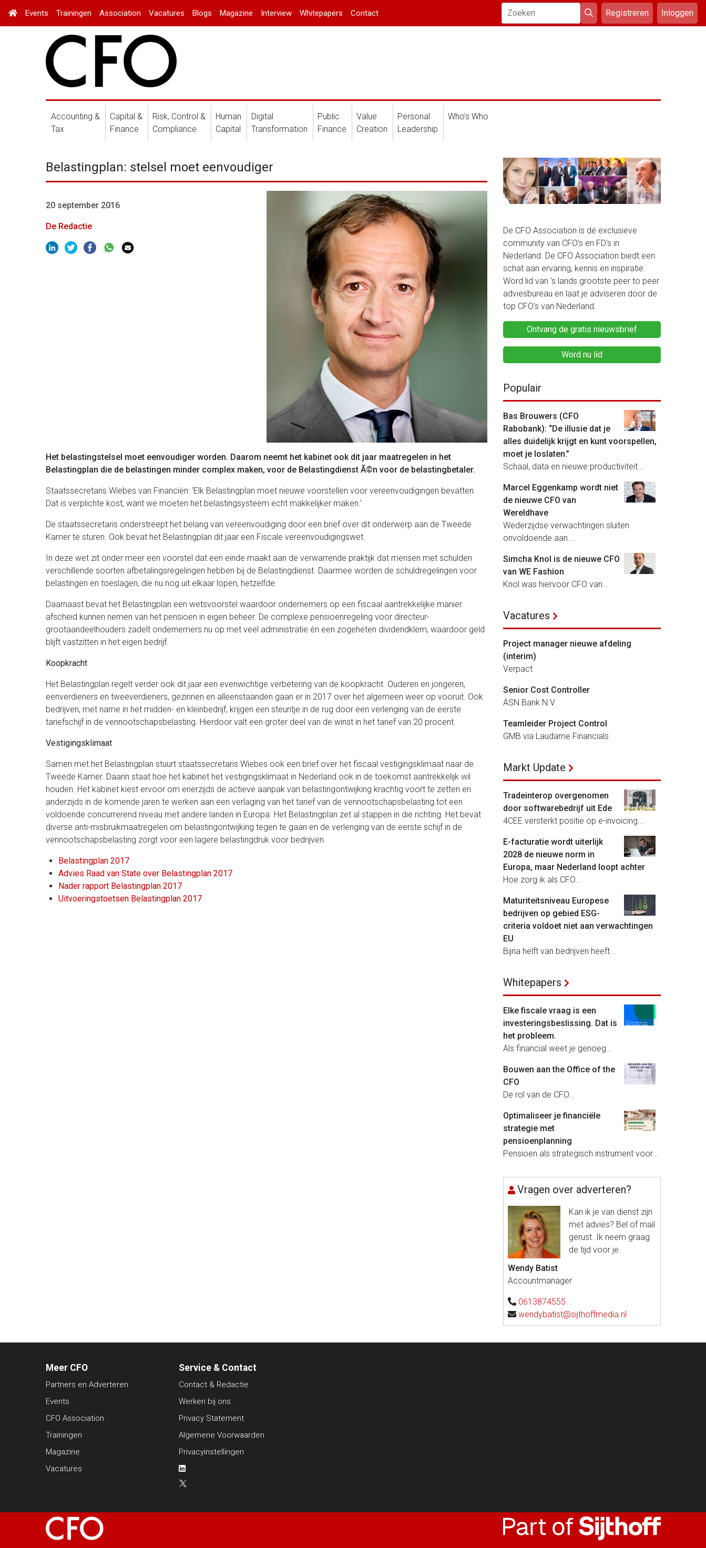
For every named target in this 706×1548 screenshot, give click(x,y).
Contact (364, 13)
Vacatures (167, 13)
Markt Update (534, 767)
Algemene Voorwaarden (221, 1435)
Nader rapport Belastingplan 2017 (120, 886)
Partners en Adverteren (87, 1384)
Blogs (202, 13)
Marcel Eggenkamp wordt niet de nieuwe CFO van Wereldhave (560, 500)
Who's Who (468, 116)
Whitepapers (321, 13)
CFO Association (75, 1418)
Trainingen (73, 13)
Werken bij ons (205, 1401)
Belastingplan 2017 (93, 861)
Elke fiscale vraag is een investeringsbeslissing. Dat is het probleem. (560, 1023)
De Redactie (69, 226)
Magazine (236, 13)
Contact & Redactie (214, 1384)
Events (36, 13)
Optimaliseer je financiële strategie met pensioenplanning (551, 1128)
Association (120, 13)
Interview (276, 13)
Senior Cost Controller (546, 690)
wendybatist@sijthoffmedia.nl (572, 1314)
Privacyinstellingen (211, 1452)
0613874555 (542, 1302)
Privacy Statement (211, 1418)
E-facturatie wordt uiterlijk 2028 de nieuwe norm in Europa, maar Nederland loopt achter (574, 854)
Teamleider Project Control (555, 724)
